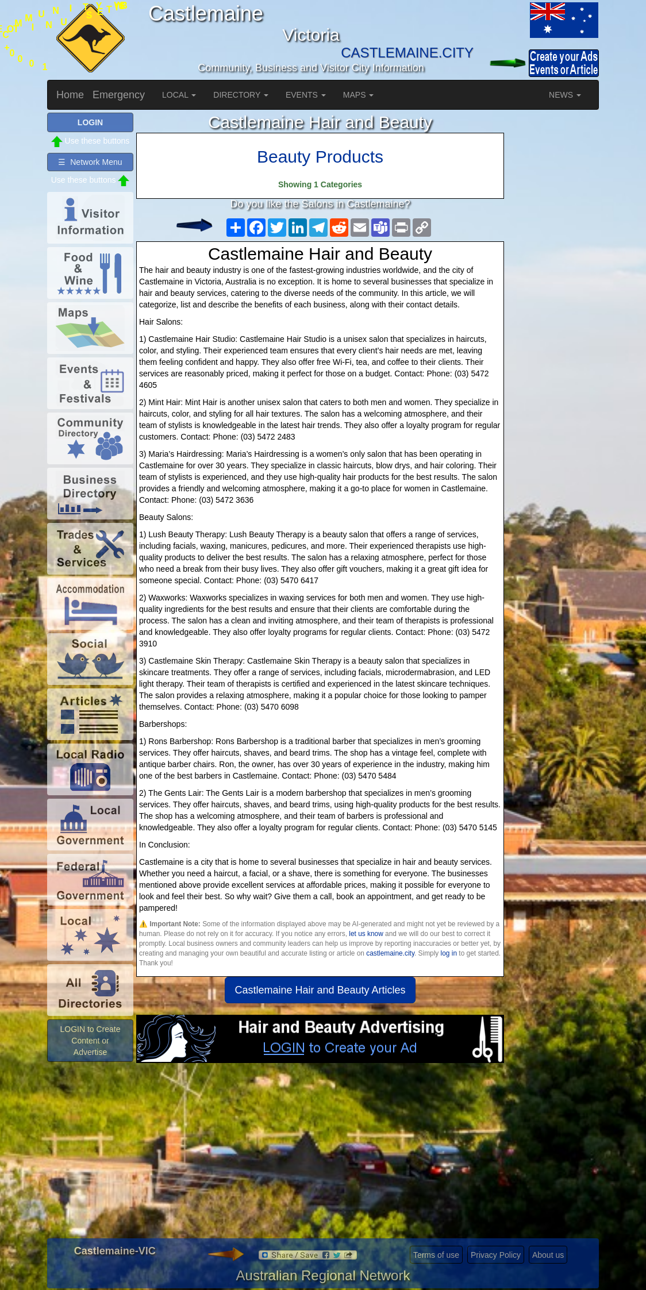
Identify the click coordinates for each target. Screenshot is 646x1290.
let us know (366, 934)
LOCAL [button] (179, 94)
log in (449, 953)
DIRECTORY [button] (240, 94)
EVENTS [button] (306, 94)
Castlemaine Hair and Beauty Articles (319, 990)
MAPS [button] (358, 94)
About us (548, 1255)
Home (70, 95)
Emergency (119, 95)
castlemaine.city (390, 953)
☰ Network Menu (90, 162)
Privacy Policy (496, 1255)
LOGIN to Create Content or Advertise (90, 1041)
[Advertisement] (320, 1155)
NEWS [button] (565, 94)
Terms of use (436, 1255)
